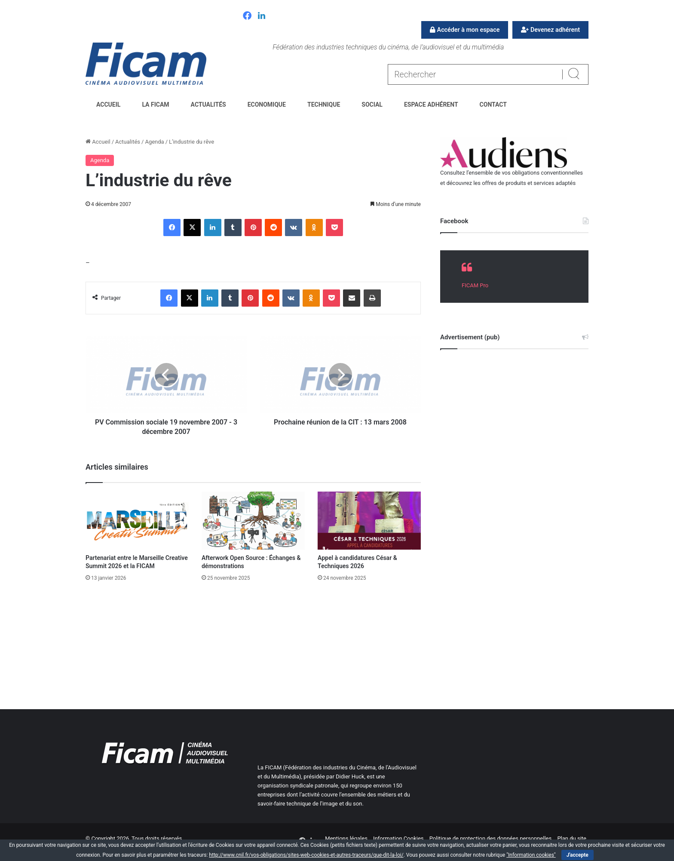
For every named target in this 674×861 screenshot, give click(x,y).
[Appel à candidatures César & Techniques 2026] (369, 521)
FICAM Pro (475, 285)
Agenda (154, 141)
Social (372, 104)
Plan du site (571, 838)
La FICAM (155, 104)
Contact (493, 104)
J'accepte (577, 855)
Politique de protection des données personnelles (490, 838)
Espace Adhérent (431, 104)
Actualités (208, 104)
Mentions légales (346, 838)
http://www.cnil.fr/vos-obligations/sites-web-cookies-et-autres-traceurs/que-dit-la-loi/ (306, 855)
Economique (267, 104)
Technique (323, 104)
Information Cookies (398, 838)
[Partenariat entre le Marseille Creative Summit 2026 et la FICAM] (137, 521)
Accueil (108, 104)
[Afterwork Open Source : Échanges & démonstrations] (253, 521)
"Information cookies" (531, 855)
